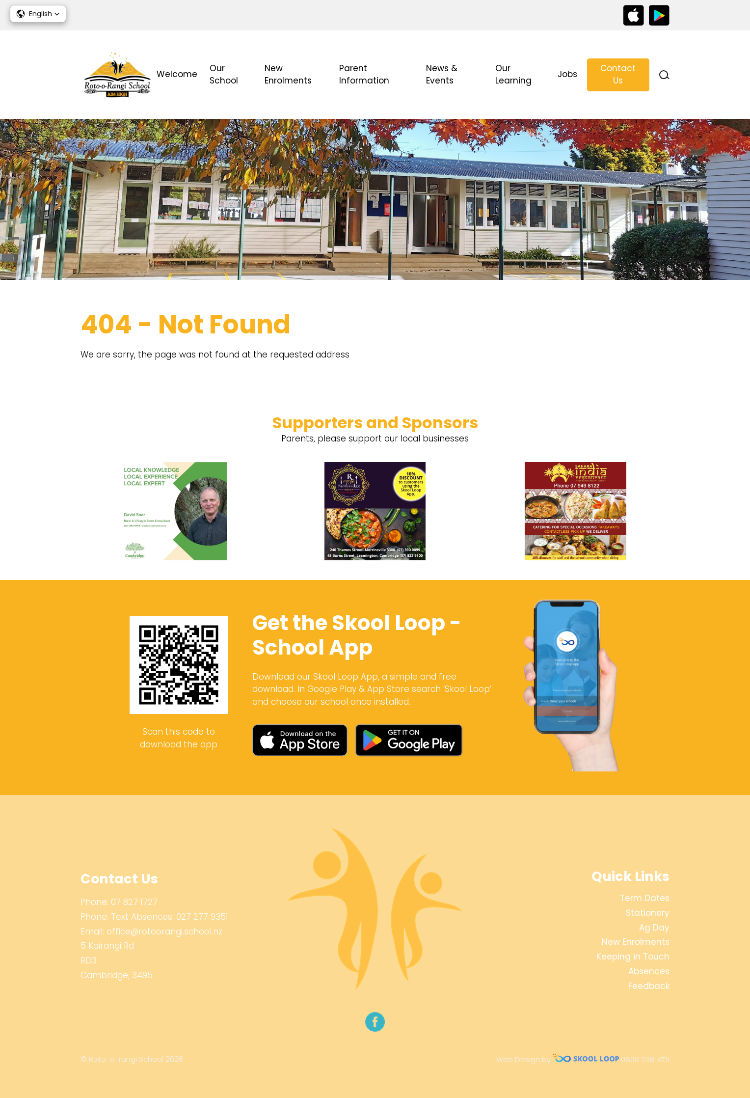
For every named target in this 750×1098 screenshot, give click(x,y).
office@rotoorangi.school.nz (164, 931)
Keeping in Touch (633, 956)
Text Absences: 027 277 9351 (169, 917)
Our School (224, 74)
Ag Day (654, 927)
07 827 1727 (134, 902)
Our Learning (513, 74)
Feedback (649, 986)
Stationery (648, 913)
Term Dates (645, 898)
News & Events (441, 74)
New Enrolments (288, 74)
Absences (649, 971)
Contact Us (618, 74)
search (664, 75)
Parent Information (364, 74)
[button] (38, 13)
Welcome (177, 74)
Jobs (567, 74)
